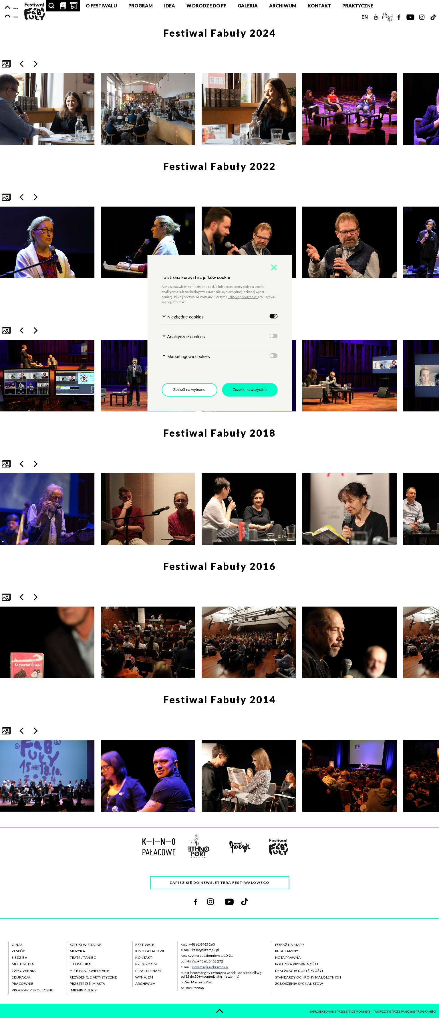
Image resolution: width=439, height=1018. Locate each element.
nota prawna (288, 957)
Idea (169, 5)
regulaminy (286, 951)
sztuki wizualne (86, 944)
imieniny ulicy (83, 990)
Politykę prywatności (243, 297)
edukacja (21, 977)
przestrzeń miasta (87, 983)
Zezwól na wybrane (189, 389)
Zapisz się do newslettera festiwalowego (219, 882)
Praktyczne (357, 5)
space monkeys (358, 1011)
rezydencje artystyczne (93, 977)
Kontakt (319, 5)
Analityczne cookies (183, 336)
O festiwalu (101, 5)
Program (140, 5)
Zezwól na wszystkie (250, 389)
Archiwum (282, 5)
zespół (18, 951)
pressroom (146, 964)
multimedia (23, 964)
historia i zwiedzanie (90, 971)
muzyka (77, 951)
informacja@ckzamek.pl (210, 967)
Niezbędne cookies (183, 316)
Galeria (248, 5)
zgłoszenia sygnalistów (299, 983)
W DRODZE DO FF (206, 5)
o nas (17, 944)
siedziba (19, 957)
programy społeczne (32, 990)
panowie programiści (418, 1011)
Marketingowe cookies (186, 356)
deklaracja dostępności (299, 971)
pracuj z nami (148, 971)
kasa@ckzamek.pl (205, 950)
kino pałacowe (150, 951)
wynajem (144, 977)
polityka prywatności (296, 964)
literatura (80, 964)
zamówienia (23, 971)
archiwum (145, 983)
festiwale (144, 944)
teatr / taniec (83, 957)
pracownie (22, 983)
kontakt (143, 957)
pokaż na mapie (290, 944)
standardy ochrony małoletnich (308, 977)
